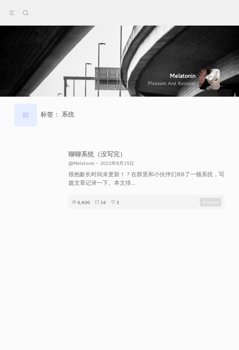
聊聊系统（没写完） (97, 154)
